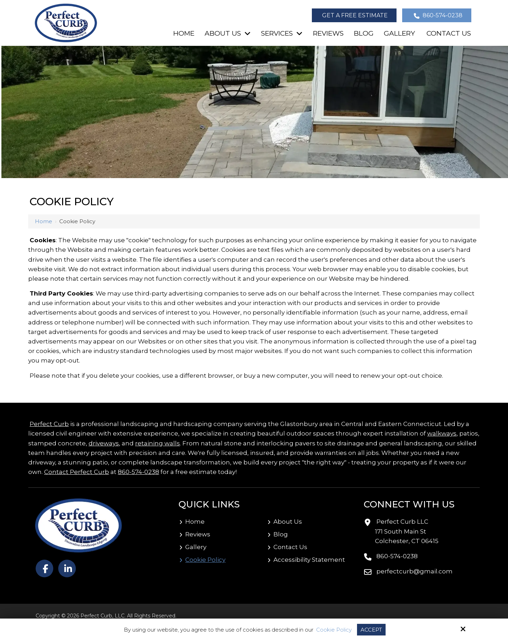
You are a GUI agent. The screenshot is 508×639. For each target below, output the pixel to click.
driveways (104, 443)
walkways (441, 433)
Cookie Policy (334, 630)
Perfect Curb (49, 423)
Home (43, 221)
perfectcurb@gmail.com (414, 571)
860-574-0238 (437, 15)
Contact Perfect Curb (76, 471)
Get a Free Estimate (355, 15)
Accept (371, 629)
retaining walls (157, 443)
